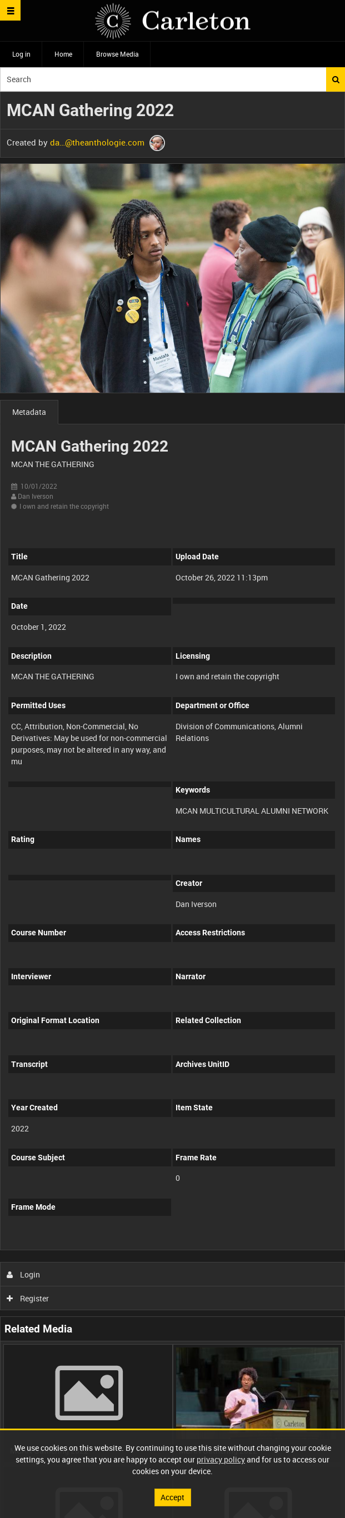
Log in (21, 53)
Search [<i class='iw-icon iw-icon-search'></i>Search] (335, 79)
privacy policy (221, 1459)
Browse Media (117, 53)
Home (63, 53)
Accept (172, 1497)
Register (28, 1298)
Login (24, 1274)
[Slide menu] (10, 10)
